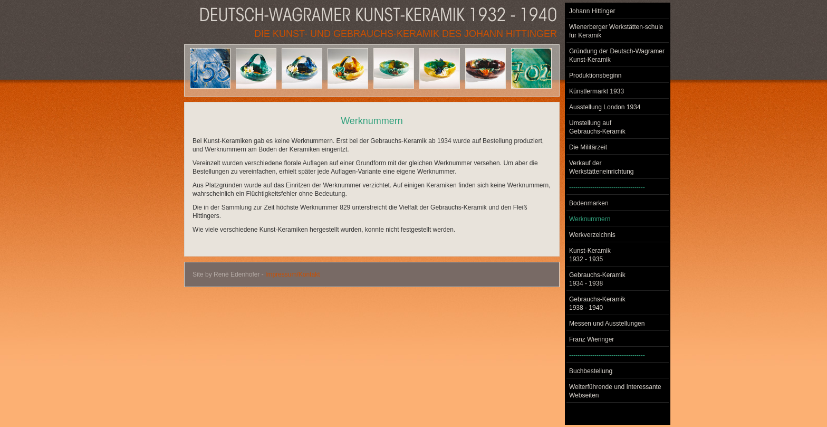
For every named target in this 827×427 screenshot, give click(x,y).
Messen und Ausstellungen (607, 323)
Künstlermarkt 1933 (596, 91)
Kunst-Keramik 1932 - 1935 (590, 255)
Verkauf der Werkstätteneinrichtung (601, 167)
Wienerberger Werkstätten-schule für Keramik (616, 31)
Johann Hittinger (592, 11)
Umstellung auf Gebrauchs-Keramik (597, 127)
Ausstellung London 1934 (604, 107)
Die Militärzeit (588, 147)
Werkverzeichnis (592, 235)
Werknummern (589, 219)
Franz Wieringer (591, 339)
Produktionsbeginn (595, 75)
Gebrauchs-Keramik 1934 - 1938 (597, 279)
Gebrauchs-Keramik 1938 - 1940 (597, 303)
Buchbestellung (590, 371)
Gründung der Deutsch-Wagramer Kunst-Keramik (617, 55)
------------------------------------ (607, 187)
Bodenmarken (589, 203)
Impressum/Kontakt (292, 274)
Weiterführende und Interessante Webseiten (615, 391)
